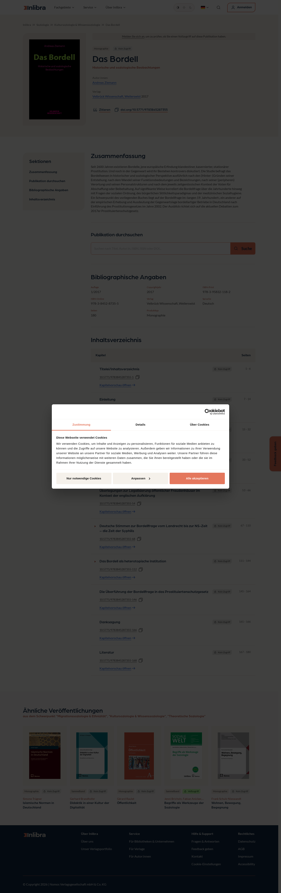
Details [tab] (140, 424)
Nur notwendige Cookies (84, 478)
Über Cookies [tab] (199, 424)
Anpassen (140, 478)
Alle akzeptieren (197, 478)
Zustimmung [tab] (81, 424)
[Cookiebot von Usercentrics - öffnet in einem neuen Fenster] (207, 412)
